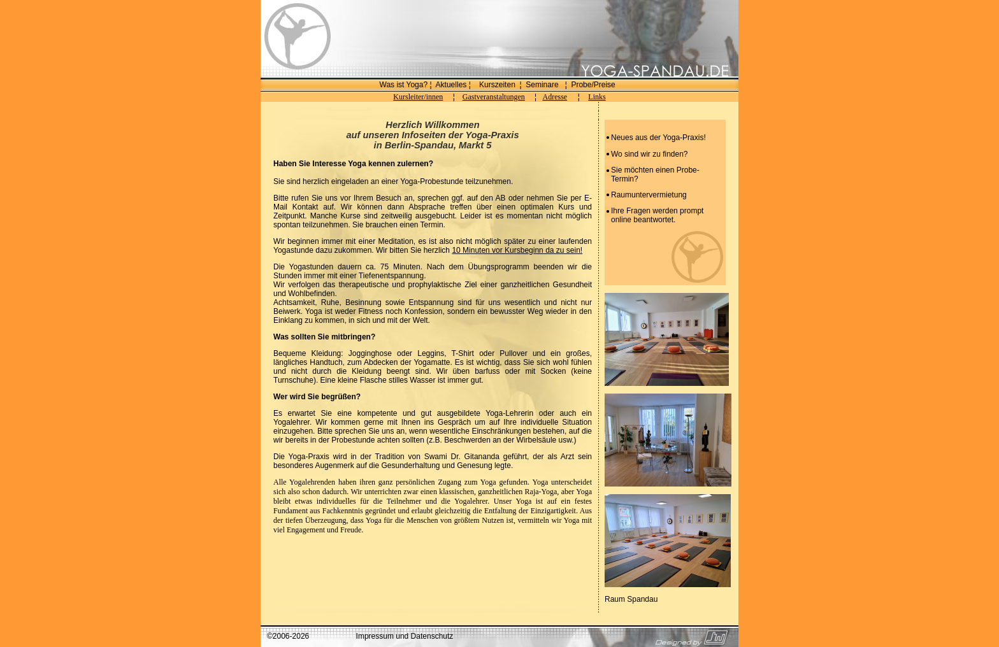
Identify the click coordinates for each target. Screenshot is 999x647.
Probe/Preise (593, 84)
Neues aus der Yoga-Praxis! (658, 137)
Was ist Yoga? (404, 84)
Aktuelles (451, 84)
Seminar (540, 84)
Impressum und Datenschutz (405, 636)
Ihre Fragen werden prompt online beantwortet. (657, 215)
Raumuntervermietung (649, 194)
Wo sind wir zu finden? (649, 154)
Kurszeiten (497, 84)
